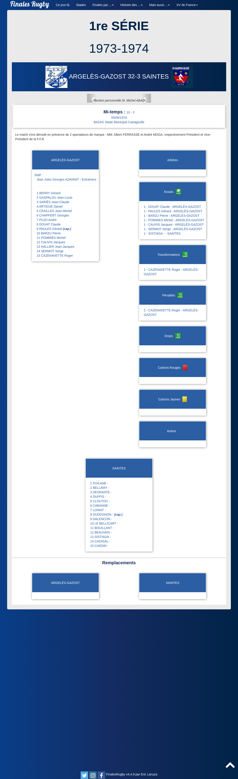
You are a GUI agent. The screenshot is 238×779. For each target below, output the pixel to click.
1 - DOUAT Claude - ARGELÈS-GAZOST (172, 368)
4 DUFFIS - (98, 658)
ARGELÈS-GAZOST (86, 76)
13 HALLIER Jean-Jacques (55, 408)
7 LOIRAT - (98, 671)
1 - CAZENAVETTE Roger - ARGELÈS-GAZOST (171, 433)
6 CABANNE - (100, 667)
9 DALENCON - (101, 680)
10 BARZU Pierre (49, 394)
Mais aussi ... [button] (159, 5)
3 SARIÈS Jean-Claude (53, 363)
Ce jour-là (62, 5)
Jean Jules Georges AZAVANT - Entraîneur (66, 340)
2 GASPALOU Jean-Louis (54, 358)
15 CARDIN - (99, 707)
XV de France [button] (187, 5)
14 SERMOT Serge (50, 412)
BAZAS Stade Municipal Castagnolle (119, 283)
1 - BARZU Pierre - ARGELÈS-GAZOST (171, 377)
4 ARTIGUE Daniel (50, 367)
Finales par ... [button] (103, 5)
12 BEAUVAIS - (101, 693)
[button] (30, 179)
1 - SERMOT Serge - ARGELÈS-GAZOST (173, 390)
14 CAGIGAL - (100, 702)
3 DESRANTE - (101, 653)
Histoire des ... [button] (131, 5)
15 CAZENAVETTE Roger (55, 417)
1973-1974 (119, 48)
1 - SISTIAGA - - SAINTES (162, 394)
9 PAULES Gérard (54, 390)
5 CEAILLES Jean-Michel (54, 372)
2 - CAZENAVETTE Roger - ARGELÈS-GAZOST (171, 474)
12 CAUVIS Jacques (51, 403)
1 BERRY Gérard (49, 354)
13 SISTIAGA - (100, 698)
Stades (81, 5)
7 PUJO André (47, 381)
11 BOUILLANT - (102, 689)
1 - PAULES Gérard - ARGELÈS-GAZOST (173, 372)
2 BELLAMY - (99, 649)
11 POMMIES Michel (51, 399)
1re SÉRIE (119, 26)
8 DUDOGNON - (106, 675)
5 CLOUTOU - (100, 662)
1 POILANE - (99, 644)
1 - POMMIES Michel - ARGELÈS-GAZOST (174, 381)
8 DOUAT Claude (49, 385)
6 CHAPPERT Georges (53, 376)
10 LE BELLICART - (104, 684)
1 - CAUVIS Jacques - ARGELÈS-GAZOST (174, 385)
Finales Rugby (29, 5)
